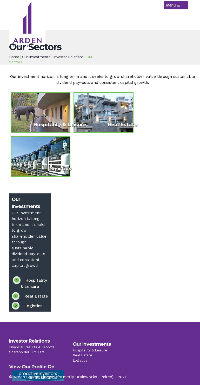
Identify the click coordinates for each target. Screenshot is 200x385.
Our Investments (36, 57)
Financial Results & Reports (32, 349)
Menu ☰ (173, 5)
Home (14, 57)
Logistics (59, 168)
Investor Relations (68, 57)
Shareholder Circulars (27, 354)
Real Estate (122, 124)
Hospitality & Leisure (60, 124)
